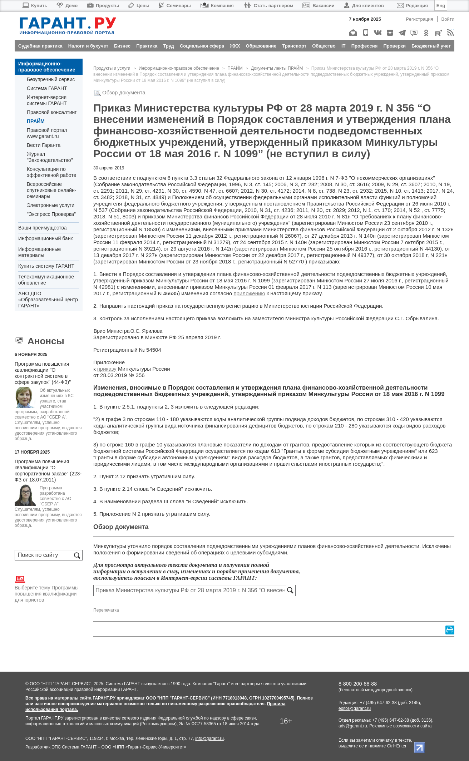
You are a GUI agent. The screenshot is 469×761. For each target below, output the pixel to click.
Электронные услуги (50, 205)
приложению (249, 293)
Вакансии (318, 5)
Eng (440, 5)
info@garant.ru (209, 738)
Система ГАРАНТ (47, 88)
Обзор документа (123, 92)
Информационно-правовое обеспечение (46, 67)
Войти (447, 19)
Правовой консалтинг (51, 112)
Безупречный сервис (51, 79)
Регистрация (419, 19)
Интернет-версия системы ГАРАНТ (47, 100)
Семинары (175, 5)
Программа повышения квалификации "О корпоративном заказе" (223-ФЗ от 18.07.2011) (48, 471)
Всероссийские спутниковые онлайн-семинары (51, 190)
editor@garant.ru (355, 708)
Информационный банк (45, 238)
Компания (217, 5)
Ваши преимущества (42, 228)
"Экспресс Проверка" (51, 214)
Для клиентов (364, 5)
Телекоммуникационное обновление (46, 280)
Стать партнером (268, 5)
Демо (67, 5)
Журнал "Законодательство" (50, 157)
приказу (107, 369)
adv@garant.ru (353, 725)
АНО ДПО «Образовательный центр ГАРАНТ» (48, 299)
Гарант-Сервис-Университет (156, 747)
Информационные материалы (39, 252)
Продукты (103, 5)
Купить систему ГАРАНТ (46, 266)
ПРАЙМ (36, 121)
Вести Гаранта (43, 145)
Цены (138, 5)
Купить (34, 5)
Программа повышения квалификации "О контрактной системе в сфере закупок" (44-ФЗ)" (43, 373)
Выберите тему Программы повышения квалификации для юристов (47, 588)
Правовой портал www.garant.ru (47, 133)
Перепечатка (106, 610)
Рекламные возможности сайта (400, 725)
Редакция (412, 5)
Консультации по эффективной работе (51, 172)
